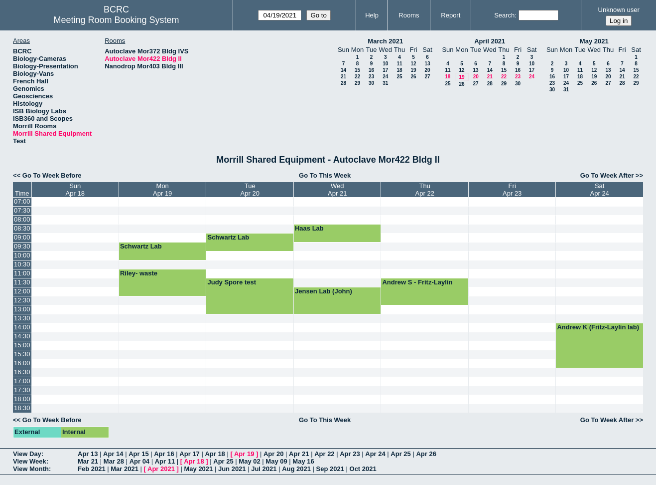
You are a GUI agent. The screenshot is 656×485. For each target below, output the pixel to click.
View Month (31, 469)
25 (399, 76)
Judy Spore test (231, 282)
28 (343, 83)
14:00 (22, 327)
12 (413, 63)
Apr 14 (113, 454)
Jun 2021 (232, 469)
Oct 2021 (363, 469)
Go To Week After (607, 175)
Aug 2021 (296, 469)
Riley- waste (138, 273)
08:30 (22, 228)
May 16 (303, 461)
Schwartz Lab (228, 237)
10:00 (22, 255)
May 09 (276, 461)
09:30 (22, 246)
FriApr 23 (512, 189)
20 (427, 70)
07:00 (22, 201)
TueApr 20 (250, 189)
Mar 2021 (124, 469)
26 (413, 76)
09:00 (22, 237)
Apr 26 (426, 454)
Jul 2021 (263, 469)
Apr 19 (244, 454)
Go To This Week (325, 175)
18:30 (22, 408)
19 (413, 70)
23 (371, 76)
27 (427, 76)
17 (385, 70)
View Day (27, 454)
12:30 (22, 300)
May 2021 (594, 41)
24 (385, 76)
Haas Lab (309, 228)
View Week (29, 461)
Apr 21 (299, 454)
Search (504, 15)
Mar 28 (114, 461)
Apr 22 (324, 454)
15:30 (22, 354)
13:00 (22, 309)
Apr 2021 (161, 469)
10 (385, 63)
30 (371, 83)
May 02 (249, 461)
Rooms (408, 15)
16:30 (22, 372)
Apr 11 (165, 461)
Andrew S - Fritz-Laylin (417, 282)
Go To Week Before (52, 175)
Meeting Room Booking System (116, 20)
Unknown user (619, 9)
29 (357, 83)
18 (399, 70)
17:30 (22, 390)
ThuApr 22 (424, 189)
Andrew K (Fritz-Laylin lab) (598, 327)
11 (399, 63)
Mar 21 (88, 461)
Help (372, 15)
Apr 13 (88, 454)
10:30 (22, 264)
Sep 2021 (330, 469)
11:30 (22, 282)
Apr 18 (215, 454)
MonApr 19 (162, 189)
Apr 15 (138, 454)
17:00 (22, 381)
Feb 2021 (92, 469)
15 (357, 70)
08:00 (22, 219)
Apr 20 (273, 454)
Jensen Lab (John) (323, 291)
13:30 (22, 318)
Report (450, 15)
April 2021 (489, 41)
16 (371, 70)
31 (385, 83)
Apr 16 (164, 454)
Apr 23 (350, 454)
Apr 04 (139, 461)
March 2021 (385, 41)
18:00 (22, 399)
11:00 (22, 273)
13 (427, 63)
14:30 (22, 336)
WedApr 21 (337, 189)
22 (357, 76)
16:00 (22, 363)
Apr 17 (189, 454)
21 (343, 76)
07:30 (22, 210)
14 (343, 70)
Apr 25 (400, 454)
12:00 (22, 291)
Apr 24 (375, 454)
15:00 (22, 345)
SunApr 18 (75, 189)
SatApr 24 (599, 189)
